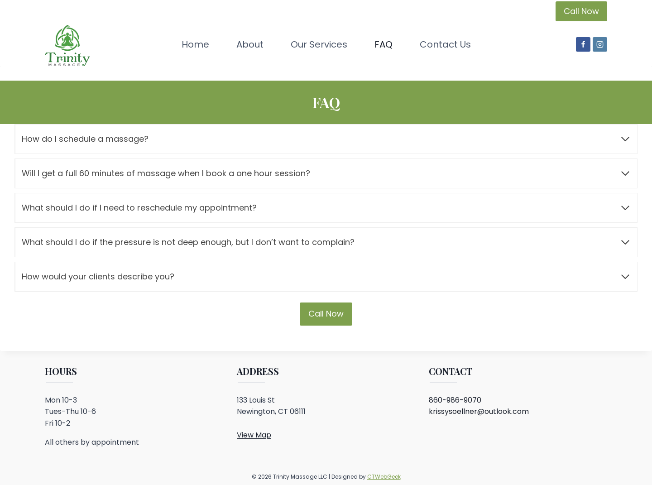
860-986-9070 (455, 400)
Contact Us (445, 44)
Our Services (319, 44)
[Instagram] (600, 44)
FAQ (383, 44)
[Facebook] (583, 44)
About (250, 44)
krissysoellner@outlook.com (479, 411)
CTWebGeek (384, 476)
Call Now (581, 11)
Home (195, 44)
